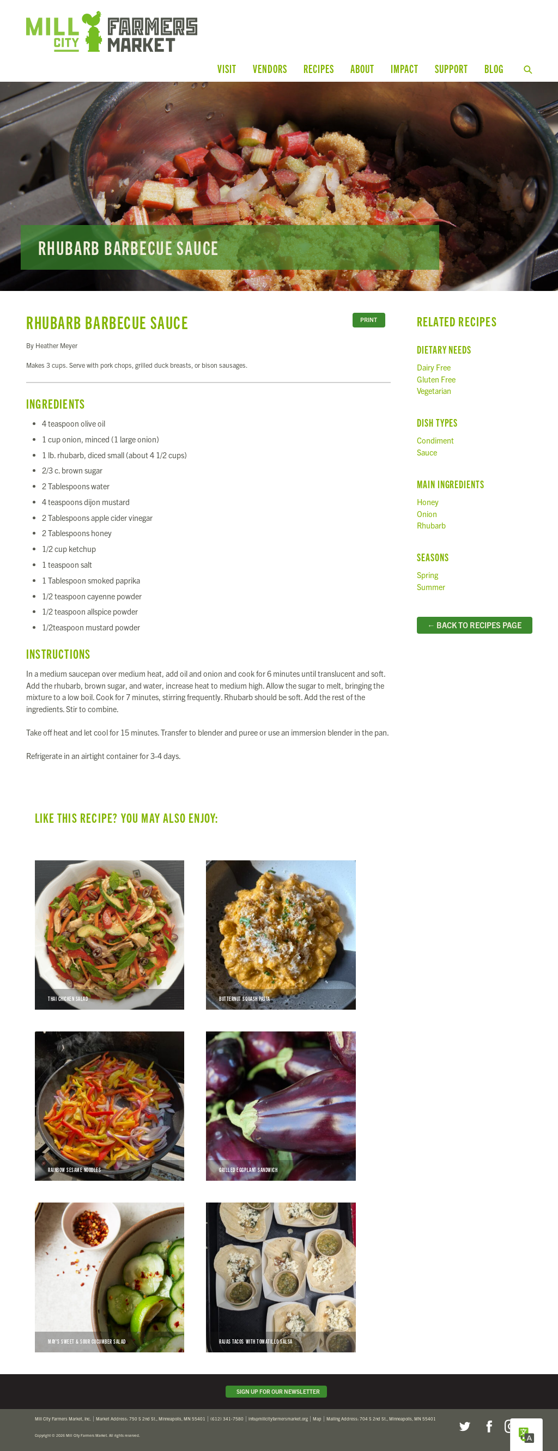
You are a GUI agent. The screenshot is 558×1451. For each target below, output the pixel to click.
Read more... (279, 186)
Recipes (319, 68)
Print (368, 319)
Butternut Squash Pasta (280, 935)
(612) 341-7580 (227, 1419)
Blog (494, 68)
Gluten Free (436, 379)
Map (317, 1419)
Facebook (487, 1426)
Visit (226, 68)
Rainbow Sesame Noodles (109, 1106)
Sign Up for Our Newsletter (276, 1391)
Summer (431, 587)
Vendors (270, 68)
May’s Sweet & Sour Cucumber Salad (109, 1277)
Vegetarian (434, 391)
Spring (427, 575)
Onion (427, 514)
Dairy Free (434, 367)
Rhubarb (431, 525)
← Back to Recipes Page (474, 625)
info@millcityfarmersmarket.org (278, 1419)
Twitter (464, 1426)
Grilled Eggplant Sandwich (280, 1106)
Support (451, 68)
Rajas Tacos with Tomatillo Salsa (280, 1277)
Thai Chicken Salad (109, 935)
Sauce (427, 452)
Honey (428, 502)
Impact (404, 68)
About (362, 68)
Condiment (435, 440)
